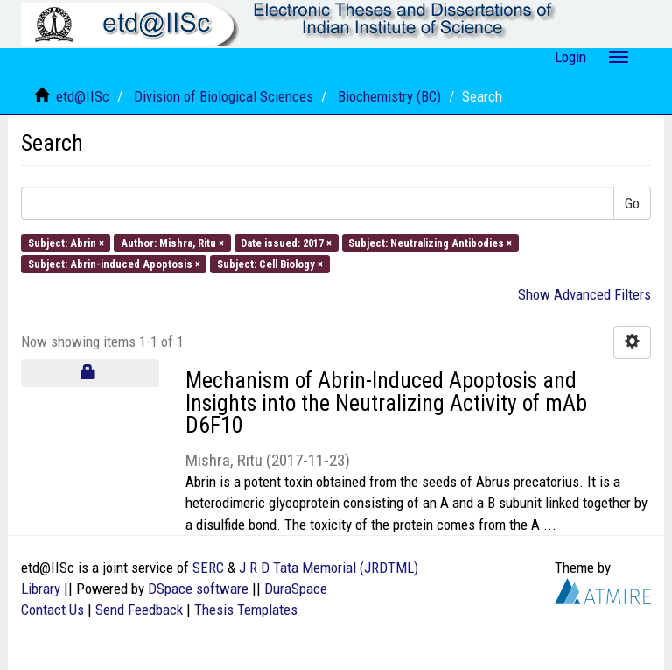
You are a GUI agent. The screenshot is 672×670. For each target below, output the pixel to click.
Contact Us (52, 609)
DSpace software (198, 588)
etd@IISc (82, 96)
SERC (208, 567)
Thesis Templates (246, 609)
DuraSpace (295, 588)
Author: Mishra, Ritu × (172, 242)
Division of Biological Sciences (223, 96)
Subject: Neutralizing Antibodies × (430, 242)
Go (632, 203)
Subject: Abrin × (66, 242)
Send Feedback (139, 609)
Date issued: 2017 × (286, 242)
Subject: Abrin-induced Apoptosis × (114, 263)
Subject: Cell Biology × (270, 263)
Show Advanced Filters (584, 294)
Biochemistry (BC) (389, 96)
